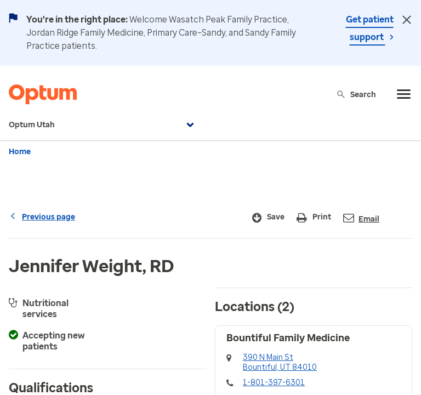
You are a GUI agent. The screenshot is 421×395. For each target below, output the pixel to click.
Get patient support (370, 28)
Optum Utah (103, 125)
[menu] (404, 94)
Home (20, 151)
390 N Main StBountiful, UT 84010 (280, 362)
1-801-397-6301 (274, 382)
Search (356, 94)
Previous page (42, 217)
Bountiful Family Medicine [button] (288, 338)
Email (361, 218)
